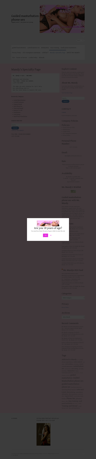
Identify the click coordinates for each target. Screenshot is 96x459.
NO (51, 235)
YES (45, 235)
